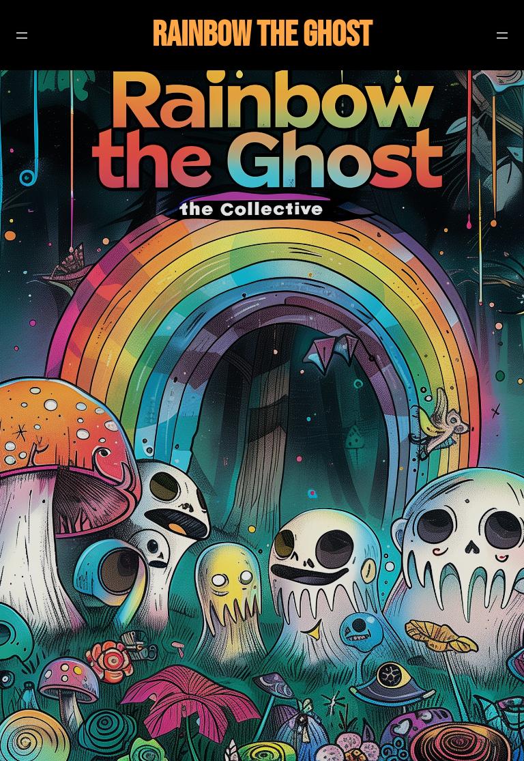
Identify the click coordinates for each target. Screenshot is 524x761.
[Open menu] (22, 35)
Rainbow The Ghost (262, 35)
